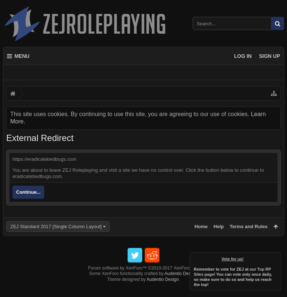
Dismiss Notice (276, 257)
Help (219, 226)
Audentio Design (181, 285)
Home (201, 226)
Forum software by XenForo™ (143, 279)
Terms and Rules (249, 226)
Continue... (28, 192)
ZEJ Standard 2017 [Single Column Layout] (56, 226)
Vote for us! (232, 259)
